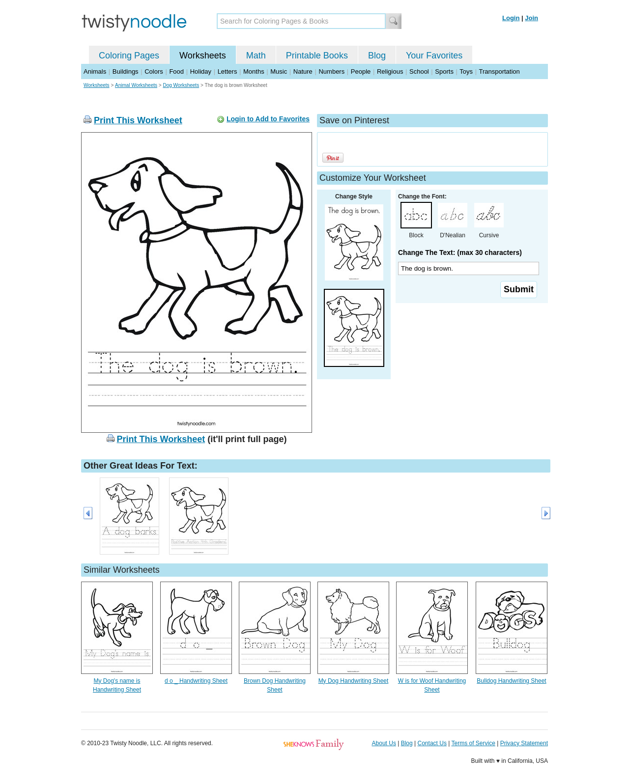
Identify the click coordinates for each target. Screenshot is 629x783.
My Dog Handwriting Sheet (353, 680)
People (361, 71)
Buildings (126, 71)
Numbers (331, 71)
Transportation (499, 71)
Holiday (200, 71)
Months (253, 71)
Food (176, 71)
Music (278, 71)
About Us (384, 743)
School (419, 71)
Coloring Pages (129, 55)
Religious (390, 71)
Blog (377, 55)
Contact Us (432, 743)
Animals (95, 71)
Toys (466, 71)
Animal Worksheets (136, 85)
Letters (227, 71)
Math (256, 55)
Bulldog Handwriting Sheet (511, 680)
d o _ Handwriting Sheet (196, 680)
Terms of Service (473, 743)
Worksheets (202, 55)
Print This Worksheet (138, 120)
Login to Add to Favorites (268, 119)
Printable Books (317, 55)
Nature (303, 71)
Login (510, 18)
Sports (444, 71)
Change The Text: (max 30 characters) (460, 252)
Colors (153, 71)
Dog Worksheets (181, 85)
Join (531, 18)
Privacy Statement (524, 743)
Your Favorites (434, 55)
